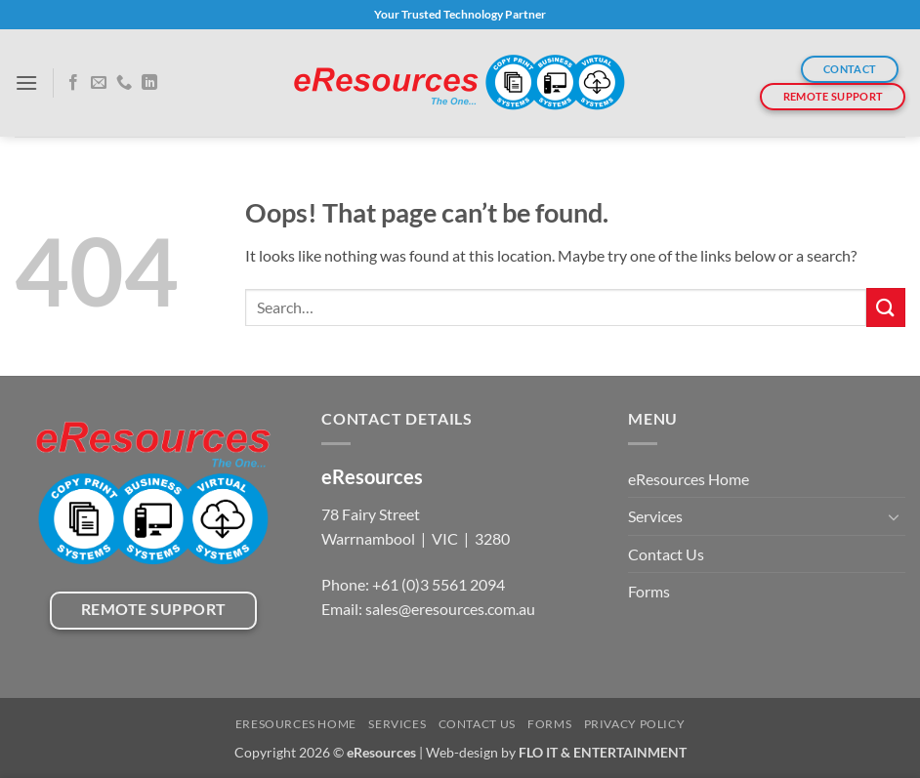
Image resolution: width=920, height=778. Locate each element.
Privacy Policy (635, 724)
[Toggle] (893, 516)
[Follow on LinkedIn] (149, 83)
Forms (649, 591)
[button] (26, 82)
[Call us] (124, 83)
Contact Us (666, 554)
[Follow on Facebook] (73, 83)
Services (655, 516)
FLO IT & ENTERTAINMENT (603, 752)
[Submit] (885, 307)
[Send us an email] (98, 83)
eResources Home (688, 479)
